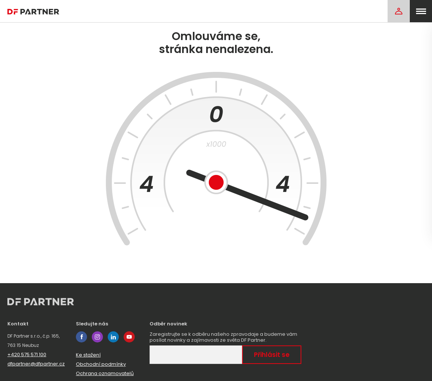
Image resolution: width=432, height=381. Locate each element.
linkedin (113, 336)
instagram (97, 336)
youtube (129, 336)
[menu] (421, 11)
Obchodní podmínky (101, 364)
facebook (81, 336)
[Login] (399, 11)
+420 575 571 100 (26, 354)
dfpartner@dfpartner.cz (36, 363)
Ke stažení (88, 354)
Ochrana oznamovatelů (105, 373)
